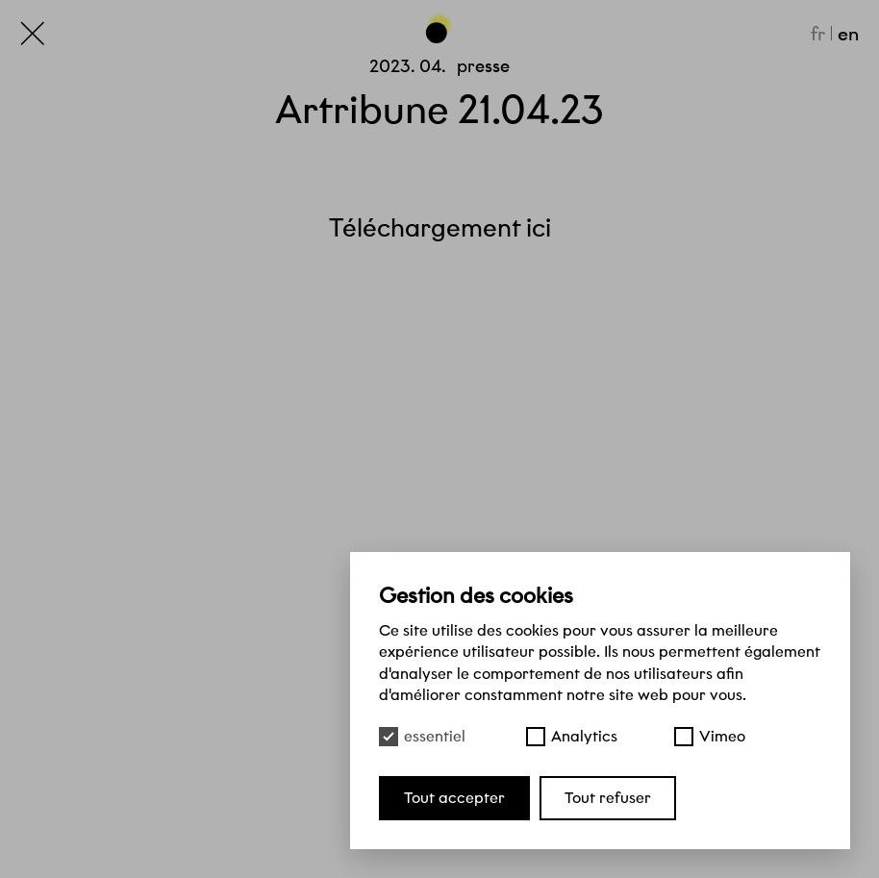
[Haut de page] (439, 27)
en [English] (848, 33)
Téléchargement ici (440, 227)
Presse (483, 66)
